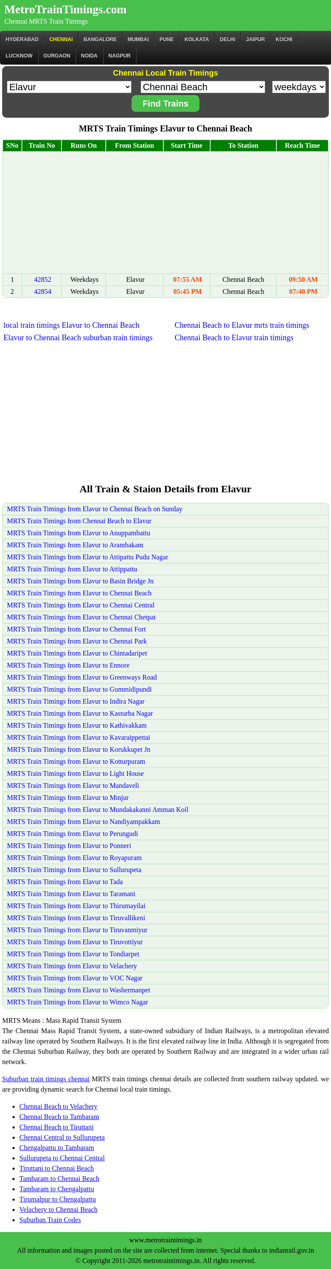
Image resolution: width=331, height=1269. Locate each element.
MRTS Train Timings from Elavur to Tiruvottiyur (75, 942)
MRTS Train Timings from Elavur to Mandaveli (73, 785)
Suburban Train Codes (50, 1219)
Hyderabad (22, 40)
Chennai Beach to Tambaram (59, 1116)
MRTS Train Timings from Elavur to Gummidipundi (79, 689)
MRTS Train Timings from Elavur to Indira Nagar (75, 701)
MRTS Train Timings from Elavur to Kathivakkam (77, 725)
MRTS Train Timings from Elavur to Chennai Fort (76, 629)
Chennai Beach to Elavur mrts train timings (242, 325)
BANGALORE (99, 40)
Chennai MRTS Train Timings (46, 21)
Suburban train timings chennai (45, 1079)
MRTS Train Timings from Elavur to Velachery (72, 966)
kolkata (196, 40)
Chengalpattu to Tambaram (56, 1147)
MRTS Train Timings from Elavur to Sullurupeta (74, 869)
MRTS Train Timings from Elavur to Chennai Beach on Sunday (94, 508)
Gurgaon (56, 56)
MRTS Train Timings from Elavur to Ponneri (69, 845)
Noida (89, 56)
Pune (166, 40)
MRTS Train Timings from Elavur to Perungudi (72, 833)
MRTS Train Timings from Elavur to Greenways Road (82, 677)
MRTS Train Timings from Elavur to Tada (65, 881)
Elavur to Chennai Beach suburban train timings (78, 337)
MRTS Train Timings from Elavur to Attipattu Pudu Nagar (87, 557)
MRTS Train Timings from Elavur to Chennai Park (77, 641)
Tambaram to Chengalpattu (56, 1189)
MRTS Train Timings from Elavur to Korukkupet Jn (78, 749)
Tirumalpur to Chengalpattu (57, 1199)
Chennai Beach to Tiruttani (56, 1127)
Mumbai (138, 40)
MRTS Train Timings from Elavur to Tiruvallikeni (76, 917)
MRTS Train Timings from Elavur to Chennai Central (81, 605)
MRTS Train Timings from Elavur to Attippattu (72, 569)
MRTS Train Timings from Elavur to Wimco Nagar (77, 1002)
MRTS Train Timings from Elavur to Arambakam (75, 545)
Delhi (227, 40)
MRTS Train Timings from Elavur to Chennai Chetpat (81, 617)
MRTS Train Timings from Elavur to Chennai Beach (79, 593)
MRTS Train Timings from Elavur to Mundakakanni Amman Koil (97, 809)
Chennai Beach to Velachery (58, 1106)
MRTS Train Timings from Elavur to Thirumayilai (76, 905)
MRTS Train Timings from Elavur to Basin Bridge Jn (80, 581)
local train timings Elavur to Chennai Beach (71, 325)
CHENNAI (61, 40)
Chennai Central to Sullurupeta (62, 1137)
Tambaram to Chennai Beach (59, 1178)
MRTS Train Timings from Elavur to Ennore (68, 665)
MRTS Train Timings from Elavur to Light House (75, 773)
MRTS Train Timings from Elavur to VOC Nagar (75, 978)
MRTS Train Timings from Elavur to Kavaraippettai (78, 737)
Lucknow (19, 56)
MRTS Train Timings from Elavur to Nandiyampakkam (83, 821)
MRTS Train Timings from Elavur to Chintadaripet (77, 653)
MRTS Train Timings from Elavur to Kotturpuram (76, 761)
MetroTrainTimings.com (65, 9)
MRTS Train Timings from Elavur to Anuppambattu (78, 533)
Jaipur (255, 40)
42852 (42, 279)
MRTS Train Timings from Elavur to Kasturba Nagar (80, 713)
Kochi (284, 40)
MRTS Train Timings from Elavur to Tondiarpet (73, 954)
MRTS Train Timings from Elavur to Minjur (68, 797)
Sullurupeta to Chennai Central (62, 1158)
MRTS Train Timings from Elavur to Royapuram (74, 857)
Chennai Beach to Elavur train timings (234, 337)
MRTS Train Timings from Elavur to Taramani (71, 893)
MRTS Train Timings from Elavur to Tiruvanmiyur (77, 929)
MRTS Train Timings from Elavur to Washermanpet (78, 990)
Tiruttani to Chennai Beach (56, 1168)
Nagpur (119, 56)
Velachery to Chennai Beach (58, 1209)
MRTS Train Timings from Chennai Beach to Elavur (79, 521)
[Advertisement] (165, 213)
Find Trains (166, 103)
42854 (42, 291)
